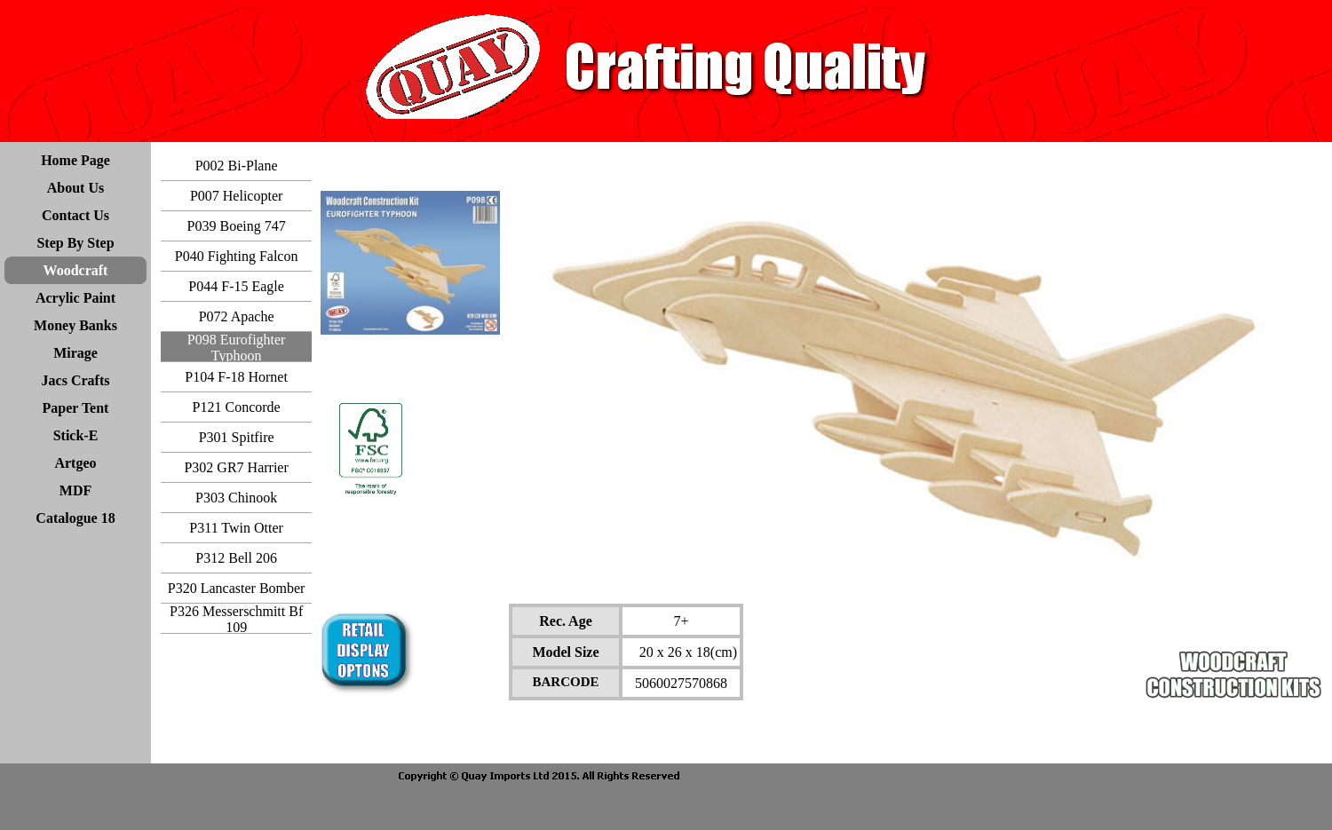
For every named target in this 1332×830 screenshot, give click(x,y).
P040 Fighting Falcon (236, 256)
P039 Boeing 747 (236, 225)
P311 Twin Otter (236, 527)
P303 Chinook (236, 497)
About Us (75, 187)
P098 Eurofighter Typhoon (236, 347)
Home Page (75, 160)
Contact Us (75, 215)
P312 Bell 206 (236, 557)
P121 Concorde (237, 407)
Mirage (75, 352)
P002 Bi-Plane (236, 165)
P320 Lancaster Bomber (236, 588)
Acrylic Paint (75, 297)
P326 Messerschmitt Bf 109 (236, 619)
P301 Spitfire (236, 437)
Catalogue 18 (75, 518)
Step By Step (75, 242)
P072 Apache (236, 316)
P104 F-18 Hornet (236, 376)
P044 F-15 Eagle (236, 286)
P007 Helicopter (236, 195)
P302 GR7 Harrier (236, 467)
